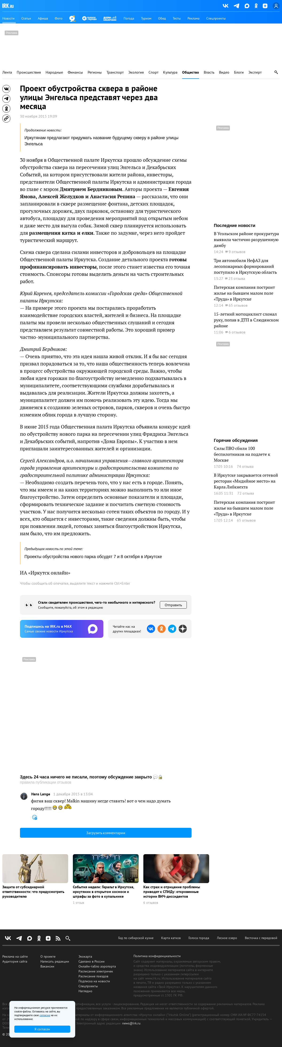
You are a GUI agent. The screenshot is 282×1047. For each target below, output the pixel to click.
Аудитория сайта (14, 961)
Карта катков (171, 938)
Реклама (194, 18)
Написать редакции (54, 961)
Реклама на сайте (15, 956)
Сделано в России (91, 961)
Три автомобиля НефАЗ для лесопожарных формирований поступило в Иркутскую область (245, 266)
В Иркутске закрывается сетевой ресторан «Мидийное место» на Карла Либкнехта (246, 481)
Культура (170, 72)
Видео (224, 72)
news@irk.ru (131, 1023)
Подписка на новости (94, 981)
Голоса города (198, 938)
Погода (129, 18)
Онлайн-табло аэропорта (97, 966)
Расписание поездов (93, 976)
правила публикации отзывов (45, 782)
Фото (59, 18)
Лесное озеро (227, 938)
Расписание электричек (95, 971)
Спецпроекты (216, 18)
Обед (162, 18)
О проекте (47, 956)
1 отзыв (78, 903)
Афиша (43, 18)
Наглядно (85, 991)
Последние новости (234, 225)
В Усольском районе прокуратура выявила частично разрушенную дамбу (246, 239)
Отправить (173, 605)
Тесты (177, 18)
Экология (136, 72)
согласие (44, 1015)
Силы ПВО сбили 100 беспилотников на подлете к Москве (242, 454)
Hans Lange (40, 794)
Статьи (26, 18)
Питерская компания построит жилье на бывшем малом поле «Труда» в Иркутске (244, 293)
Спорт (153, 72)
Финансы (75, 72)
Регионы (95, 72)
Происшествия (29, 72)
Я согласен (42, 1029)
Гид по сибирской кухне (135, 938)
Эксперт (255, 72)
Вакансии (47, 966)
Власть (209, 72)
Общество (190, 72)
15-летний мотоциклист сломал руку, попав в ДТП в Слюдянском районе (246, 320)
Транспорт (115, 72)
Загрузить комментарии (105, 832)
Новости (8, 18)
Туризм (146, 18)
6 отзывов (150, 903)
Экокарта (85, 956)
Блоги (239, 72)
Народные (54, 72)
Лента (7, 72)
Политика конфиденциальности (157, 956)
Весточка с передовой (261, 938)
